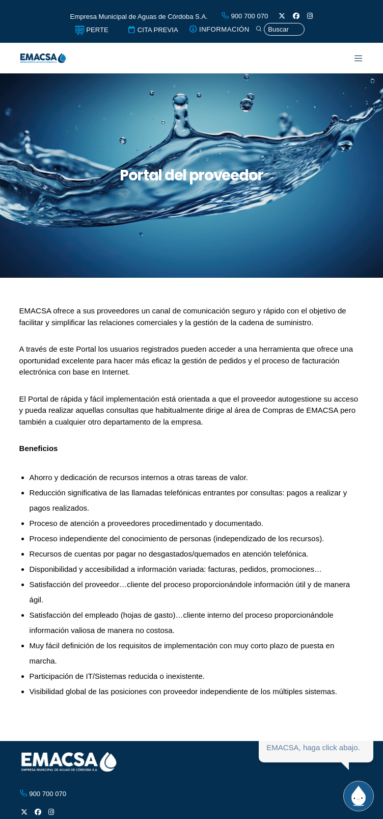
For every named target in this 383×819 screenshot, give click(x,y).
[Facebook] (296, 16)
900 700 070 (244, 16)
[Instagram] (310, 16)
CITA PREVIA (152, 30)
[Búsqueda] (280, 29)
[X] (282, 16)
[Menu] (353, 58)
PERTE (91, 30)
